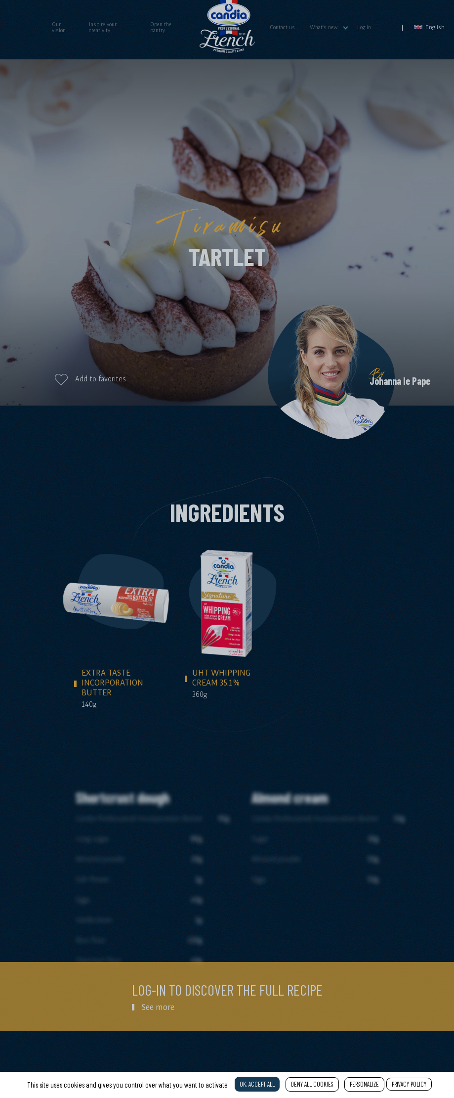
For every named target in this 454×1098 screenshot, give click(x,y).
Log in (364, 27)
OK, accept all (257, 1084)
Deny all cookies (312, 1084)
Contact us (282, 27)
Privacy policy (409, 1084)
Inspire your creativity (103, 27)
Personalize (364, 1084)
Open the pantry (160, 27)
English (429, 27)
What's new (323, 27)
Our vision (59, 27)
